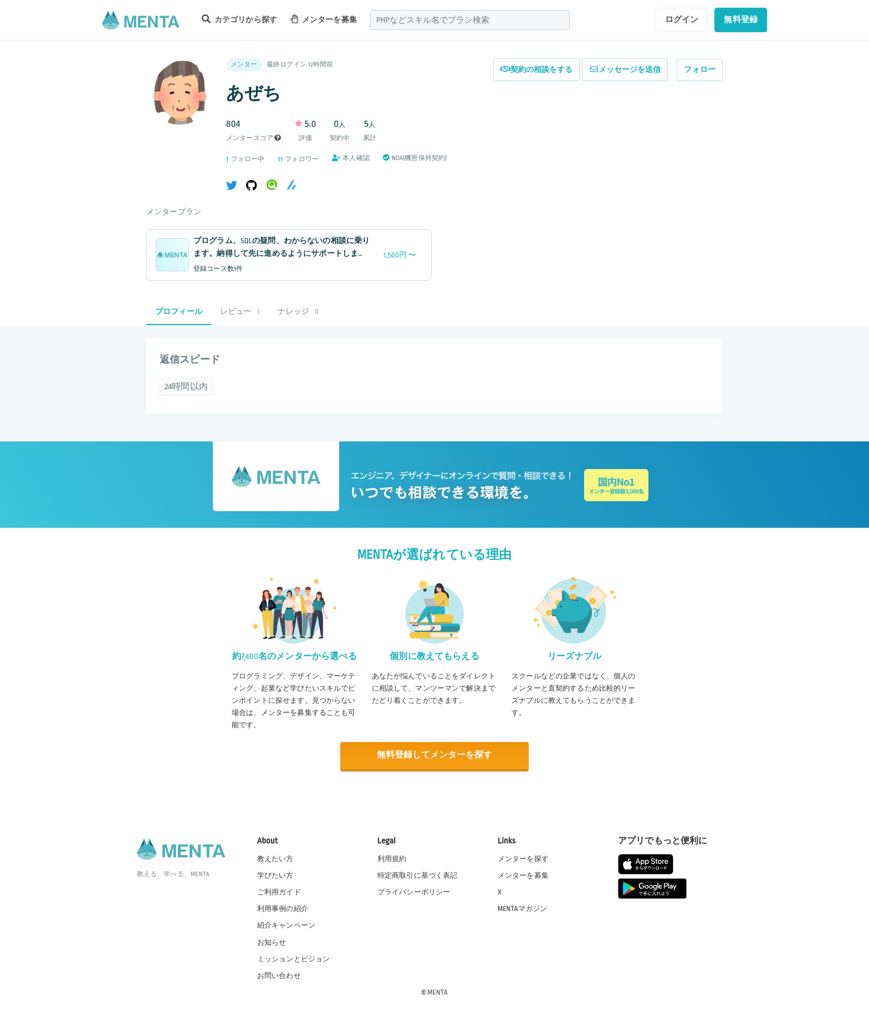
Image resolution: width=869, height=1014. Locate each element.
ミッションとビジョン (293, 958)
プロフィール (178, 311)
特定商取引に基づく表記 (417, 875)
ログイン (682, 19)
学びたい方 (275, 875)
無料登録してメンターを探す (434, 755)
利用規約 (392, 858)
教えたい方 (275, 858)
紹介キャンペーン (286, 925)
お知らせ (272, 941)
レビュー (240, 311)
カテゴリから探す (239, 19)
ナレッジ (298, 311)
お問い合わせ (279, 975)
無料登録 (741, 19)
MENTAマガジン (522, 908)
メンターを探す (523, 858)
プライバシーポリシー (414, 891)
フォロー (699, 69)
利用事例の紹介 (282, 908)
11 (280, 159)
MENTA (437, 991)
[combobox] (470, 20)
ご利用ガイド (279, 891)
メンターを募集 (323, 19)
